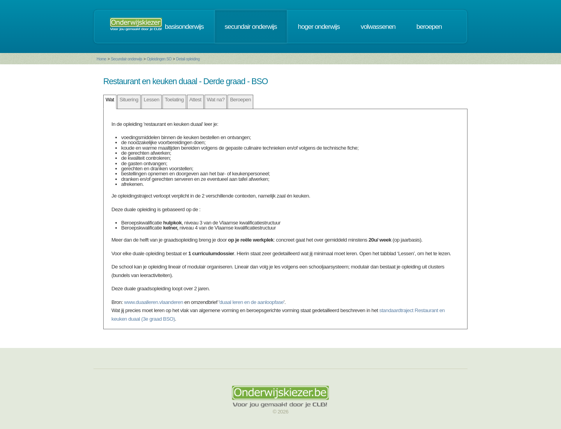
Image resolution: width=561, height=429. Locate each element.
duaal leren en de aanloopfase (251, 302)
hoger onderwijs (319, 26)
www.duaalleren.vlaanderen (153, 302)
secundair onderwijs (251, 26)
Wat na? (216, 99)
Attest (195, 99)
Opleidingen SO (159, 59)
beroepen (429, 26)
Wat (110, 99)
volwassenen (378, 26)
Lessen (151, 99)
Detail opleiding (187, 59)
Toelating (174, 99)
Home (101, 59)
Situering (129, 99)
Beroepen (240, 99)
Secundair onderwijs (126, 59)
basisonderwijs (184, 26)
